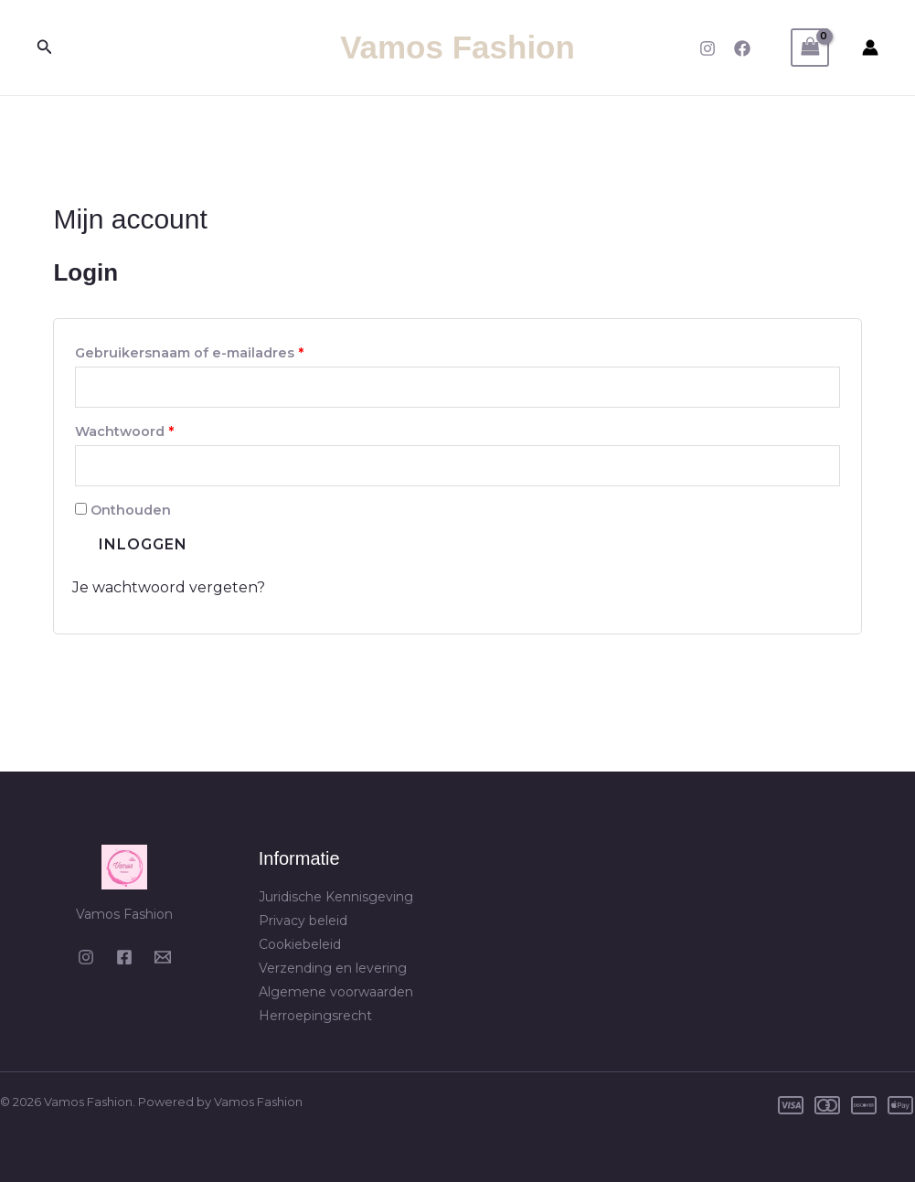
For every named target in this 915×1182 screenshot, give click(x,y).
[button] (45, 47)
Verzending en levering (333, 968)
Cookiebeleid (300, 944)
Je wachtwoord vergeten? (168, 587)
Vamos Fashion (457, 47)
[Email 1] (162, 957)
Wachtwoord (148, 429)
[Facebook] (742, 48)
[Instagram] (707, 48)
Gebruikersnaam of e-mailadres (213, 350)
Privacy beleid (303, 920)
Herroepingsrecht (315, 1015)
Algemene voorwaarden (336, 992)
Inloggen (143, 544)
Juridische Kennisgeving (336, 897)
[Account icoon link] (870, 47)
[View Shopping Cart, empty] (810, 47)
